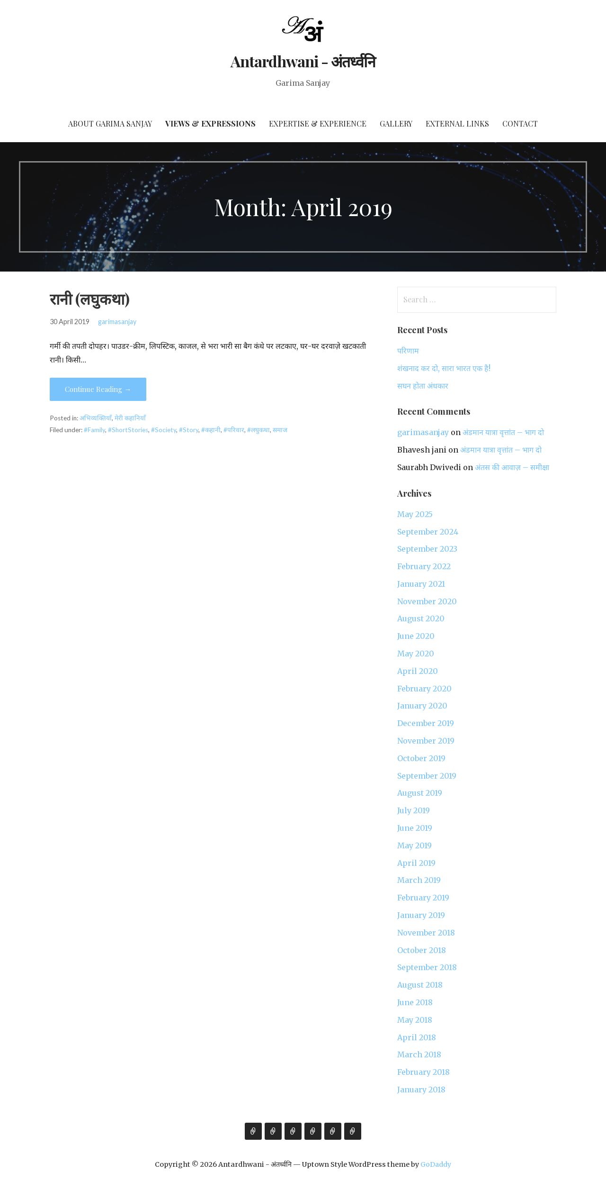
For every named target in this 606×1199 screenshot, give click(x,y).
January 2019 (421, 915)
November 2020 (427, 601)
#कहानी (211, 430)
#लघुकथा (258, 430)
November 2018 (426, 932)
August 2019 (419, 793)
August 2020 (421, 618)
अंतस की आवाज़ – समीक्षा (512, 467)
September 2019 (426, 776)
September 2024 (427, 531)
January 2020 (422, 705)
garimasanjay (117, 322)
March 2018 (419, 1054)
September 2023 (427, 549)
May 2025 (415, 514)
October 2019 (421, 758)
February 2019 (423, 897)
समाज (280, 430)
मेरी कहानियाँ (130, 418)
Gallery (396, 123)
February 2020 (424, 688)
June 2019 (414, 828)
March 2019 (419, 880)
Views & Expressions (210, 123)
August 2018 (420, 985)
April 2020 (417, 671)
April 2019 (416, 863)
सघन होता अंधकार (422, 386)
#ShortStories (128, 430)
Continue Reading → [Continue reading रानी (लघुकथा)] (98, 389)
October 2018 (421, 950)
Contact (520, 123)
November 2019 (425, 740)
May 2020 (415, 653)
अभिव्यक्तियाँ (96, 418)
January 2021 (421, 584)
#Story (188, 430)
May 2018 (414, 1020)
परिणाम (408, 350)
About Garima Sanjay (110, 123)
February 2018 (423, 1072)
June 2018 (415, 1002)
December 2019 (425, 723)
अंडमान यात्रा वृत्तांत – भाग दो (503, 432)
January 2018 (421, 1089)
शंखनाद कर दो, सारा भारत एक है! (443, 368)
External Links (457, 123)
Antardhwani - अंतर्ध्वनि (303, 61)
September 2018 (427, 967)
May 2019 (414, 845)
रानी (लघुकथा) (90, 298)
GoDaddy (435, 1164)
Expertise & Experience (317, 123)
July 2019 (413, 810)
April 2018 (416, 1037)
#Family (94, 430)
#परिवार (233, 430)
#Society (163, 430)
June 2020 (416, 636)
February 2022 (424, 566)
